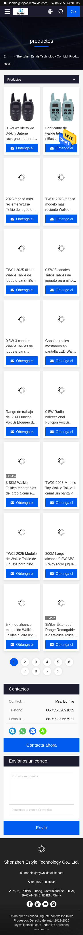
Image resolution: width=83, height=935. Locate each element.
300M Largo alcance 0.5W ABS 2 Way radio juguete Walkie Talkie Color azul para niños (61, 564)
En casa (7, 60)
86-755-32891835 (65, 3)
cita (73, 11)
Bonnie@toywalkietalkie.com (25, 3)
